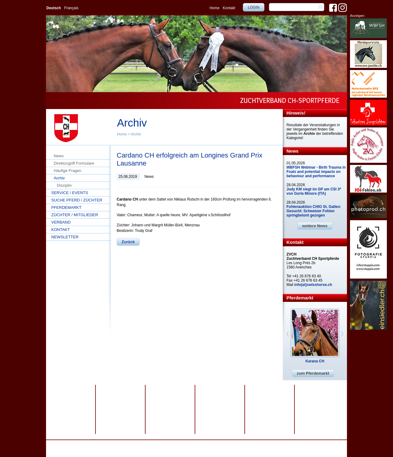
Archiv (136, 134)
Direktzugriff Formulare (74, 163)
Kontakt (229, 8)
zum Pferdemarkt (313, 373)
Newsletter (65, 237)
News (59, 156)
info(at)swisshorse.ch (313, 285)
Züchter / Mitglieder (74, 215)
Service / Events (69, 192)
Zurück (128, 242)
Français (71, 8)
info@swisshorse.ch (263, 449)
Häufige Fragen (67, 170)
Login (253, 7)
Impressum (153, 444)
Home (215, 8)
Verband (61, 222)
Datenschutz (130, 444)
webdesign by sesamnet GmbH (206, 444)
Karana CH (314, 361)
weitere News (314, 226)
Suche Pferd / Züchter (76, 200)
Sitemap (172, 444)
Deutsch (53, 8)
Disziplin (64, 185)
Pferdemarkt (66, 207)
